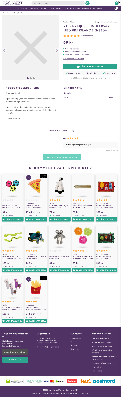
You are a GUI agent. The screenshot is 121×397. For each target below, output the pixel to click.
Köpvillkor (74, 349)
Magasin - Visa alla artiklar (104, 363)
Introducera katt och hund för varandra (103, 358)
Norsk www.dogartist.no (78, 393)
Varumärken (12, 13)
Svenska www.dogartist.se (53, 393)
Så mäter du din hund (101, 342)
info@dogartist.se (51, 347)
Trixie (20, 13)
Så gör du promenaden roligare (102, 351)
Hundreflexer (97, 367)
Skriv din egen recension (62, 157)
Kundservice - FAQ (76, 340)
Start (4, 13)
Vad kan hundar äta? (101, 339)
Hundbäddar (97, 371)
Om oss (73, 345)
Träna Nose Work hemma (103, 346)
